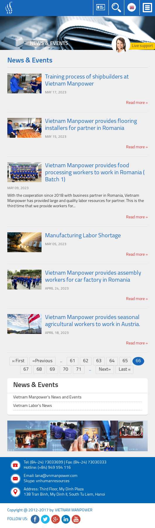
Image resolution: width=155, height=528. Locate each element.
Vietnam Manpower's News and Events (47, 397)
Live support (142, 46)
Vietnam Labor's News (32, 406)
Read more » (137, 103)
